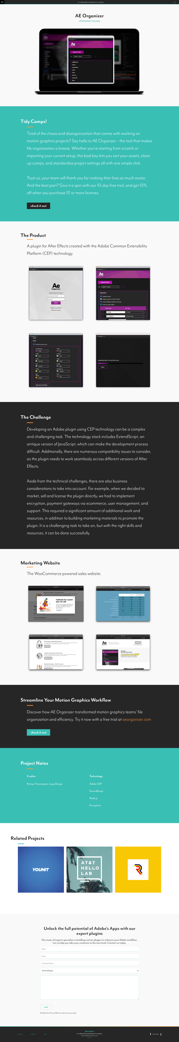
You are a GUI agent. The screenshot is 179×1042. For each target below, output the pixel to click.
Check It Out (38, 732)
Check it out (38, 206)
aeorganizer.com (136, 719)
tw (88, 1037)
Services (20, 1034)
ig (90, 1037)
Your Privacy (50, 1013)
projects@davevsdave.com (89, 1036)
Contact (33, 1034)
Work (45, 1034)
